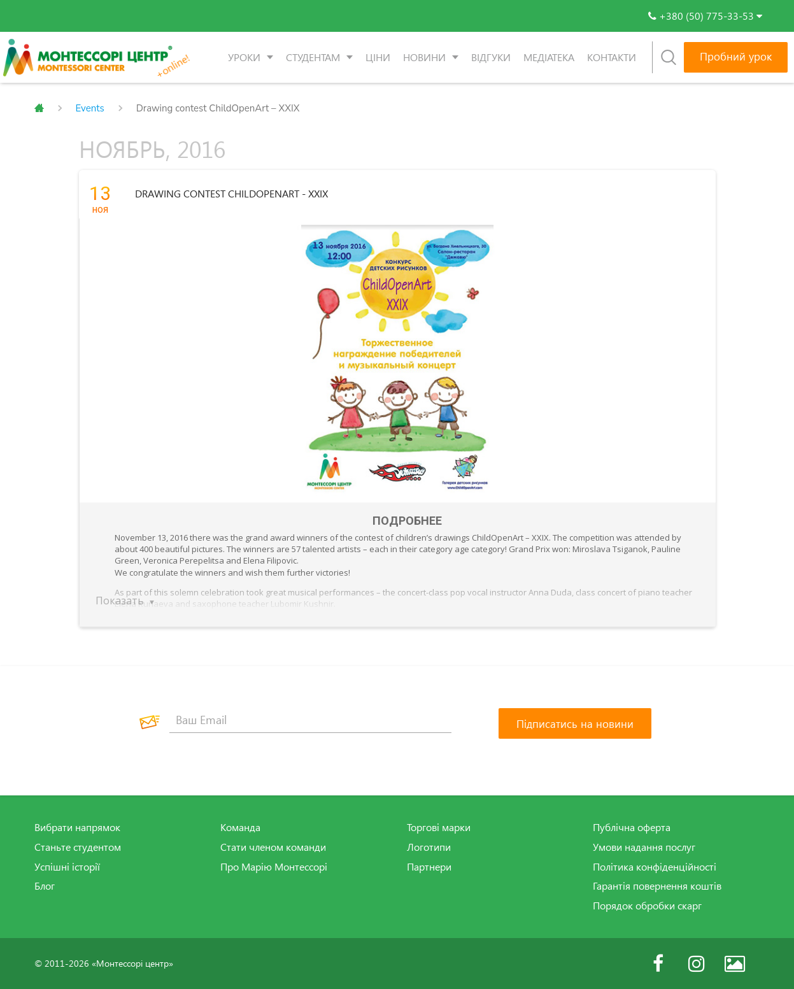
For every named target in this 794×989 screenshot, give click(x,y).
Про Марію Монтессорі (273, 866)
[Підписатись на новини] (575, 723)
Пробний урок (736, 56)
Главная (39, 108)
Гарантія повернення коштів (657, 886)
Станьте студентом (77, 847)
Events (90, 108)
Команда (240, 827)
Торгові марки (439, 827)
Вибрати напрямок (77, 827)
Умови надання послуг (644, 847)
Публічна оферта (631, 827)
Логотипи (429, 847)
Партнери (429, 866)
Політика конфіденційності (654, 866)
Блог (44, 886)
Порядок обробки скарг (647, 906)
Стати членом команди (273, 847)
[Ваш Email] (310, 720)
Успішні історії (67, 866)
